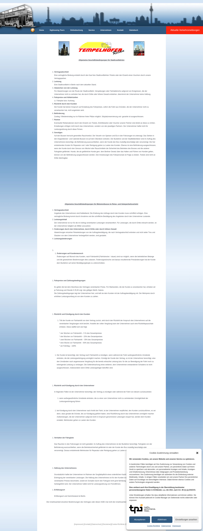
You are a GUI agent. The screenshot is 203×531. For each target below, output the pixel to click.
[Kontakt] (87, 524)
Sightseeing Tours (57, 30)
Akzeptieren (139, 519)
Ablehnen (161, 519)
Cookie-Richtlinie (153, 526)
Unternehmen (105, 30)
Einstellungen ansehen (186, 519)
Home (41, 30)
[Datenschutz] (96, 524)
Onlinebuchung (76, 30)
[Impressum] (78, 524)
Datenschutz (166, 526)
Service (91, 30)
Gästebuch (133, 30)
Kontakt (120, 30)
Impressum (176, 526)
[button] (197, 452)
